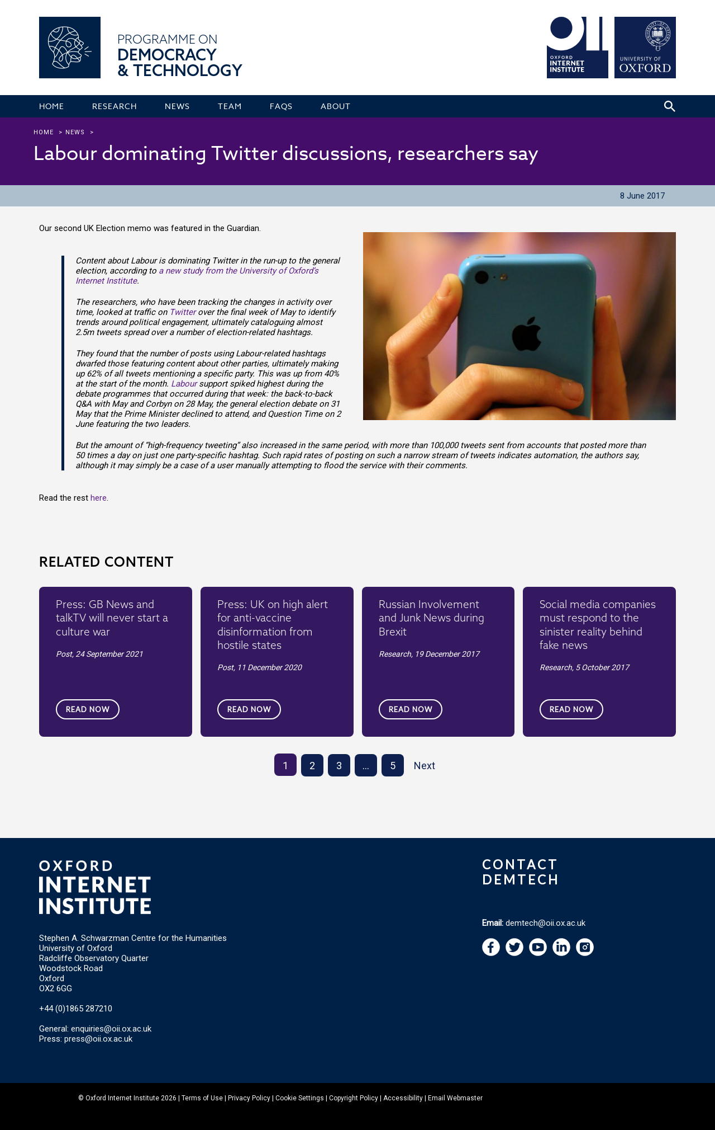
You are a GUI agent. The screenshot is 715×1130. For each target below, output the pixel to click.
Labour (184, 384)
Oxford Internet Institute (122, 1098)
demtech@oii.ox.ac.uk (545, 923)
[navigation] (538, 953)
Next (424, 765)
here (98, 498)
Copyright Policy (353, 1098)
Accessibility (403, 1098)
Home (44, 132)
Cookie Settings (299, 1098)
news (75, 132)
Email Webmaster (455, 1098)
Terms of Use (202, 1098)
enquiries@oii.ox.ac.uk (111, 1029)
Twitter (182, 312)
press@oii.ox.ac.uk (98, 1039)
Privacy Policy (249, 1098)
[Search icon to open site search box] (669, 106)
